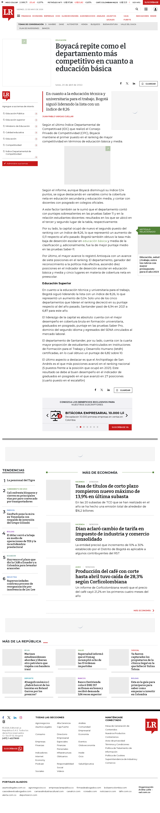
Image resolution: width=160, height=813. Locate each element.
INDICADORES (142, 16)
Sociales (39, 771)
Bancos (45, 28)
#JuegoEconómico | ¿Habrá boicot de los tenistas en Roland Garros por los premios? (37, 688)
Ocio (81, 756)
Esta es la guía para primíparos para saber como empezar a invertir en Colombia (143, 688)
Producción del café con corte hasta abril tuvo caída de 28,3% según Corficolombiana (109, 577)
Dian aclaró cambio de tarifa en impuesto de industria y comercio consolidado (112, 534)
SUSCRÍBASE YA (120, 427)
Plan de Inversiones (29, 28)
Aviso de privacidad (115, 740)
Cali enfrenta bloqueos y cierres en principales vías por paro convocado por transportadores (22, 497)
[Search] (137, 9)
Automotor (72, 24)
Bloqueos (95, 24)
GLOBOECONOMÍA (70, 16)
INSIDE (153, 16)
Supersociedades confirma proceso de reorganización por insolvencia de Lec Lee (21, 585)
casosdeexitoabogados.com (16, 791)
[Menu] (19, 16)
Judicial (135, 650)
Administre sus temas (16, 163)
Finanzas (39, 745)
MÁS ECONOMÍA (142, 610)
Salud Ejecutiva (86, 764)
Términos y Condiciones (117, 744)
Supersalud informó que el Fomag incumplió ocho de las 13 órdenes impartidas (90, 660)
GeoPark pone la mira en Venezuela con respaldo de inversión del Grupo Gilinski (20, 518)
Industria (12, 577)
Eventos (83, 741)
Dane (61, 24)
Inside (81, 752)
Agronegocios (42, 723)
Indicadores (41, 752)
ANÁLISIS (101, 16)
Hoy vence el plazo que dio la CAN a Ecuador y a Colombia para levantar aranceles (22, 564)
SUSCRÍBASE (151, 2)
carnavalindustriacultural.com (49, 791)
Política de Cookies (115, 755)
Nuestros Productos (115, 733)
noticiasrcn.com (108, 791)
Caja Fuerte (63, 727)
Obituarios (62, 756)
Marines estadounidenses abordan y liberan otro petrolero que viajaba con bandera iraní (37, 661)
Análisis (82, 723)
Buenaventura (110, 24)
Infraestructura (64, 752)
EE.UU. (27, 650)
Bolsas (10, 532)
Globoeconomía (87, 745)
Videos (60, 771)
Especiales (62, 741)
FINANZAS (26, 16)
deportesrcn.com (28, 795)
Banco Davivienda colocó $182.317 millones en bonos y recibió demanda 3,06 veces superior (90, 688)
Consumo (40, 734)
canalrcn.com (73, 791)
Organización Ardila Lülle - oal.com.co (146, 789)
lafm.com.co (125, 791)
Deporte (28, 678)
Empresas (40, 741)
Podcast (39, 764)
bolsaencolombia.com (115, 787)
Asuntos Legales (43, 727)
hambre (52, 24)
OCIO (57, 16)
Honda (84, 24)
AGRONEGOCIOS (87, 16)
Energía (11, 510)
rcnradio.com (90, 791)
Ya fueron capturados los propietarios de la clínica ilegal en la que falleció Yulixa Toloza (143, 661)
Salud (81, 650)
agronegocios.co (37, 787)
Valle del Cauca (128, 24)
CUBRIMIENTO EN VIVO (17, 489)
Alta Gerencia (64, 723)
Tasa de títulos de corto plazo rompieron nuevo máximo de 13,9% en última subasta (107, 491)
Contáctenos (111, 737)
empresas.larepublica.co (61, 787)
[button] (46, 416)
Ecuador (11, 556)
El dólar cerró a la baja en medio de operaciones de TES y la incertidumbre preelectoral (21, 541)
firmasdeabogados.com (89, 787)
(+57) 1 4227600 (10, 738)
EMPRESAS (49, 16)
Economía (84, 734)
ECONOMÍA (37, 16)
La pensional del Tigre (21, 480)
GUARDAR (148, 84)
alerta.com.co (9, 795)
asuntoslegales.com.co (13, 787)
